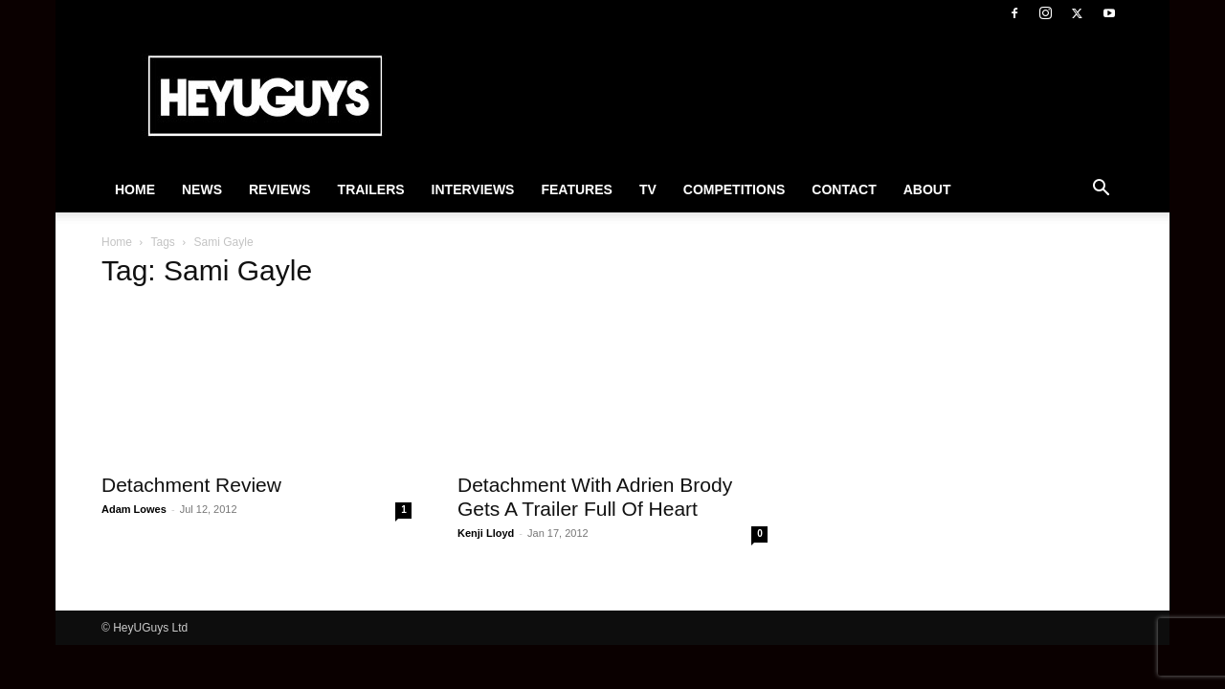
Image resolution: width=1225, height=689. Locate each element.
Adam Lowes (134, 509)
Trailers (371, 189)
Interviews (473, 189)
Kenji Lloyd (485, 533)
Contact (844, 189)
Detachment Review (191, 485)
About (927, 189)
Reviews (280, 189)
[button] (1101, 190)
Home (135, 189)
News (202, 189)
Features (576, 189)
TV (648, 189)
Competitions (734, 189)
